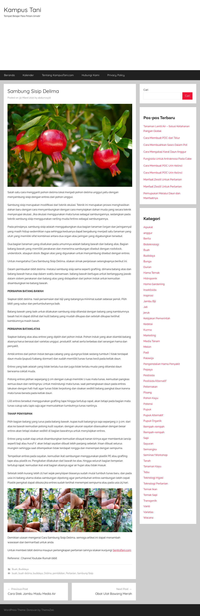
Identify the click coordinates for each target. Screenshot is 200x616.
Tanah (147, 460)
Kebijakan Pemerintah (156, 318)
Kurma (147, 329)
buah (14, 573)
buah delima (25, 573)
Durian (147, 267)
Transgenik (150, 500)
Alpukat (148, 227)
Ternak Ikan (150, 489)
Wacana (148, 517)
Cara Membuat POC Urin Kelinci (162, 165)
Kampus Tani (22, 10)
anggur (147, 232)
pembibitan (59, 573)
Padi (146, 352)
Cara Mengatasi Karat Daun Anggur (164, 151)
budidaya (38, 573)
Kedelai (148, 324)
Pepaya (147, 369)
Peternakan (150, 386)
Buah (15, 569)
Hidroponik (150, 278)
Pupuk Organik (152, 420)
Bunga (147, 261)
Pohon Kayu (150, 398)
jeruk (146, 312)
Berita (147, 238)
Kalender (28, 75)
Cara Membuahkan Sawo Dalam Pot (165, 144)
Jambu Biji (149, 301)
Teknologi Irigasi (153, 477)
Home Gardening (154, 284)
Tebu (146, 472)
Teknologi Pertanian (155, 483)
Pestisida (149, 375)
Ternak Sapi (150, 494)
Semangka (150, 449)
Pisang (147, 392)
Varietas (148, 512)
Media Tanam (151, 341)
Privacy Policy (116, 75)
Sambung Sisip (85, 573)
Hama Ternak (151, 272)
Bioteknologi (151, 244)
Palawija (148, 358)
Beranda (9, 75)
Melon (147, 346)
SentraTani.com (122, 550)
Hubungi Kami (90, 75)
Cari (145, 89)
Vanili (146, 506)
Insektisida (149, 289)
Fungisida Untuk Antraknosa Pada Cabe (167, 158)
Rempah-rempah (153, 426)
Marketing (149, 335)
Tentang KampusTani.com (58, 75)
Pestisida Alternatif (154, 380)
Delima (48, 573)
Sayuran (148, 443)
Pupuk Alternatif (153, 415)
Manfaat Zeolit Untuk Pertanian (162, 179)
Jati (145, 307)
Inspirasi (148, 295)
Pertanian (71, 573)
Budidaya (24, 569)
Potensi (148, 403)
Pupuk (147, 409)
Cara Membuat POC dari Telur (161, 137)
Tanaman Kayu (152, 466)
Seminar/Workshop (155, 455)
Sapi (146, 438)
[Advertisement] (100, 47)
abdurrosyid (44, 97)
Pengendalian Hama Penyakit (161, 363)
